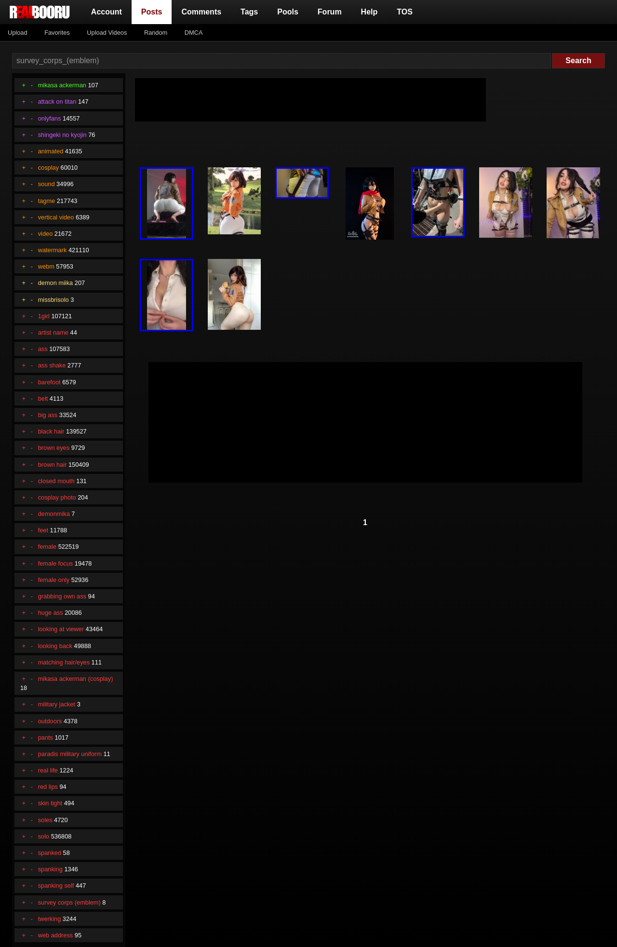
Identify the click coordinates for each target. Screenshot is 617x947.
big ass (48, 415)
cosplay (48, 167)
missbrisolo (53, 299)
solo (43, 836)
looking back (55, 645)
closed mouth (56, 481)
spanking (50, 869)
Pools (287, 12)
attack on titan (57, 101)
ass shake (52, 365)
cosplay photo (57, 497)
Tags (249, 12)
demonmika (54, 513)
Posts (153, 11)
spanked (49, 852)
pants (45, 737)
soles (45, 820)
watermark (52, 250)
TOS (405, 12)
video (45, 233)
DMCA (194, 32)
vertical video (56, 217)
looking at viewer (61, 629)
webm (46, 266)
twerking (49, 918)
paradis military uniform (70, 754)
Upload (17, 32)
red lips (48, 786)
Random (155, 32)
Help (369, 12)
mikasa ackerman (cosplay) (75, 678)
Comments (201, 12)
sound (46, 184)
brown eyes (53, 447)
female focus (55, 563)
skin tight (50, 803)
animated (51, 151)
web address (55, 935)
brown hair (52, 464)
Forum (330, 12)
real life (48, 770)
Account (106, 12)
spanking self (56, 885)
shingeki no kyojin (62, 134)
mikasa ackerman (62, 85)
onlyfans (49, 118)
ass (43, 348)
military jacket (57, 704)
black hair (51, 431)
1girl (44, 316)
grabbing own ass (62, 596)
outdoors (50, 721)
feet (43, 530)
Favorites (57, 32)
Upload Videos (107, 32)
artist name (53, 332)
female (47, 546)
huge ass (50, 612)
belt (43, 398)
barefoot (49, 382)
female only (53, 579)
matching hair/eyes (64, 662)
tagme (46, 200)
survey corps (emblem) (69, 902)
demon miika (55, 282)
